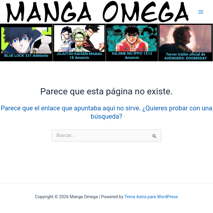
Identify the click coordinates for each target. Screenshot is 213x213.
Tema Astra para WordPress (151, 196)
